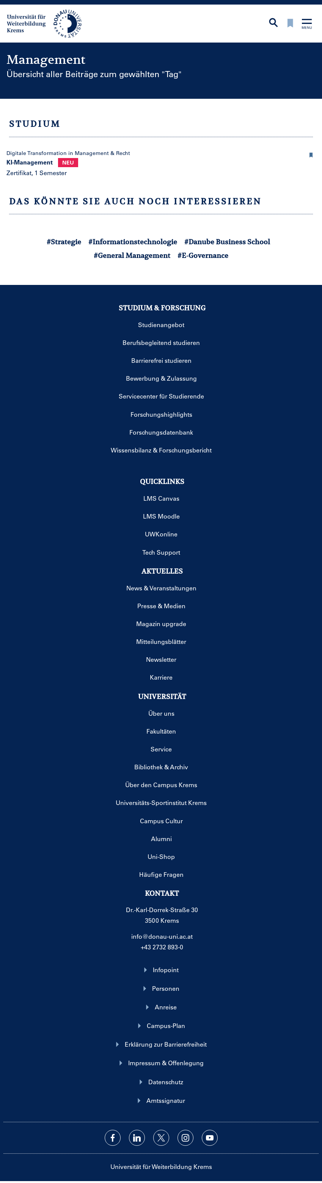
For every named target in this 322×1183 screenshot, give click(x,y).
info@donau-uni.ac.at (162, 936)
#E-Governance (202, 255)
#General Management (132, 255)
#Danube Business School (227, 241)
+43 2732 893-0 (162, 947)
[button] (311, 153)
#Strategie (64, 241)
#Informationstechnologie (132, 241)
